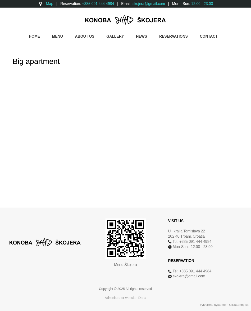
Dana (142, 298)
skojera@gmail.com (148, 4)
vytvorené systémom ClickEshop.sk (224, 305)
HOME (34, 36)
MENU (57, 36)
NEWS (141, 36)
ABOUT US (84, 36)
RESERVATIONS (173, 36)
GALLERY (115, 36)
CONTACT (209, 36)
